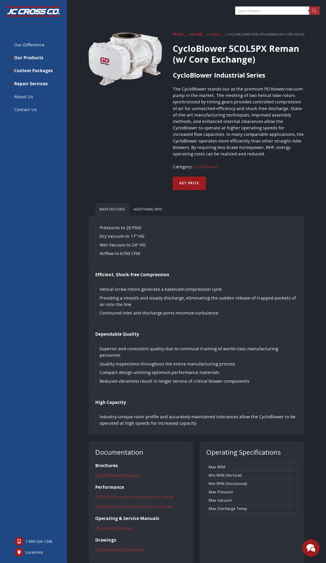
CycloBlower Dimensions (120, 549)
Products (180, 34)
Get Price (189, 183)
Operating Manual (114, 528)
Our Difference (29, 45)
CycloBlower (216, 34)
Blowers (198, 34)
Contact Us (25, 109)
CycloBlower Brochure (117, 475)
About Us (23, 96)
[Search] (314, 10)
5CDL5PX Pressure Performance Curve (134, 497)
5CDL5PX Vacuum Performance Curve (133, 506)
